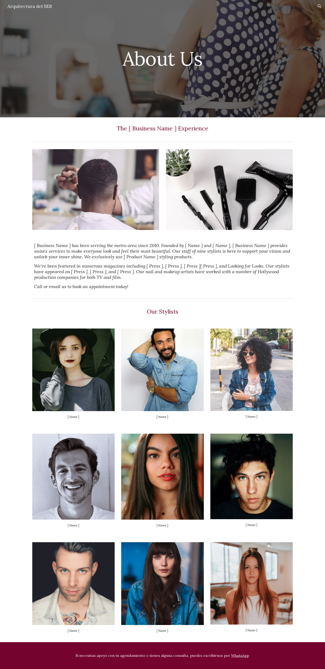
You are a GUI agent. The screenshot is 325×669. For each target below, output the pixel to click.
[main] (162, 58)
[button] (319, 6)
